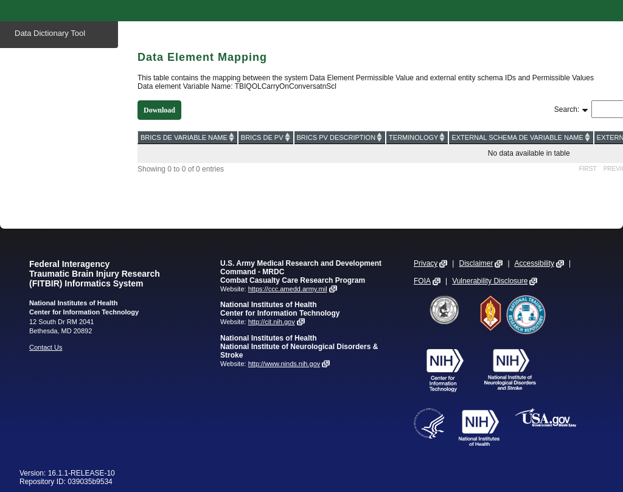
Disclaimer (476, 263)
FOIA (422, 281)
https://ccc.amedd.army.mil (287, 289)
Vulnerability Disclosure (489, 281)
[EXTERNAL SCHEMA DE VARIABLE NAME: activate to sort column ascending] (520, 137)
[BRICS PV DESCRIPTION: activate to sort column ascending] (340, 137)
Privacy (425, 263)
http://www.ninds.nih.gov (284, 363)
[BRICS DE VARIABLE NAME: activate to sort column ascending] (188, 137)
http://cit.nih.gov (271, 321)
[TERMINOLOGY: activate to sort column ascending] (417, 137)
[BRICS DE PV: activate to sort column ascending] (266, 137)
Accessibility (534, 263)
